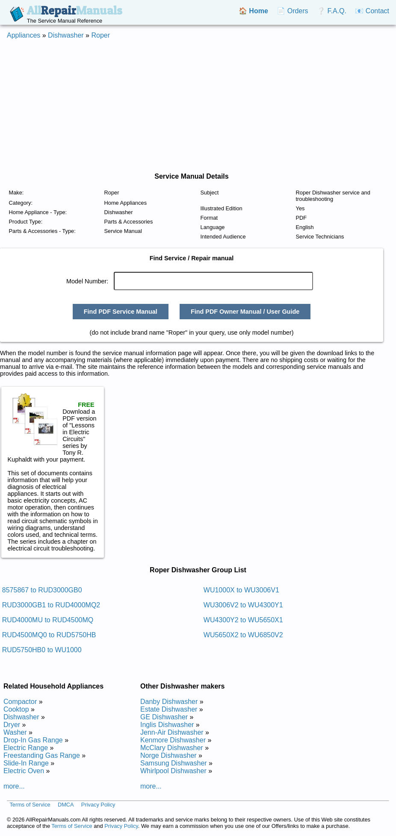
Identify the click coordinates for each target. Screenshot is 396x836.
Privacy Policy (98, 805)
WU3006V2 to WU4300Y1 (243, 605)
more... (14, 786)
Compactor (20, 701)
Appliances (23, 35)
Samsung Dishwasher (173, 763)
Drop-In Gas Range (33, 740)
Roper (100, 35)
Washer (15, 732)
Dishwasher (66, 35)
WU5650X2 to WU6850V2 (243, 635)
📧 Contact (372, 11)
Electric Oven (23, 770)
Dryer (11, 724)
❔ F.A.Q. (331, 11)
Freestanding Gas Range (41, 755)
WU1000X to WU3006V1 (241, 590)
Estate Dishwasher (168, 709)
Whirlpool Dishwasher (173, 770)
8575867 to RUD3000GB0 (42, 590)
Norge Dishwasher (168, 755)
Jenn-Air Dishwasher (172, 732)
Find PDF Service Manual (120, 311)
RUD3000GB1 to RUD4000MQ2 (51, 605)
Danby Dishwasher (169, 701)
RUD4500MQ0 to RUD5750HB (49, 635)
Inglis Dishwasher (167, 724)
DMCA (66, 805)
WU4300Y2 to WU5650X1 (243, 620)
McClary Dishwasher (171, 747)
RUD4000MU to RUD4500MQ (47, 620)
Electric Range (25, 747)
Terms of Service (29, 805)
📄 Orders (292, 11)
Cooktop (16, 709)
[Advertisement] (198, 106)
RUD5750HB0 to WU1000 (42, 649)
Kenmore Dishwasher (173, 740)
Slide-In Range (26, 763)
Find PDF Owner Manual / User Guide (245, 311)
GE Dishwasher (164, 717)
